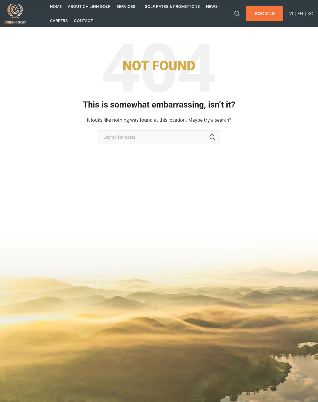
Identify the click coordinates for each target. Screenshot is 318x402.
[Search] (237, 14)
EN (300, 13)
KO (310, 13)
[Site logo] (15, 13)
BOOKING (265, 13)
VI (291, 13)
